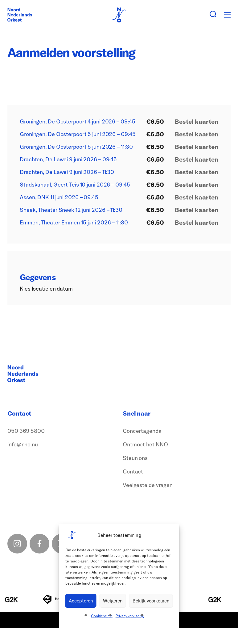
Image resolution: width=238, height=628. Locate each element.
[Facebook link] (39, 544)
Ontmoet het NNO (145, 444)
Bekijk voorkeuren (151, 601)
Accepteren (81, 601)
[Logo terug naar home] (19, 15)
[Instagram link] (17, 544)
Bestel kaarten (196, 122)
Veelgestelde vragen (148, 485)
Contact (133, 471)
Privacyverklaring (130, 616)
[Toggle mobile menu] (227, 14)
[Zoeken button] (213, 15)
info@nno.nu (22, 444)
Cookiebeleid (102, 616)
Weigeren (113, 601)
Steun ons (135, 457)
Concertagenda (142, 430)
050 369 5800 (26, 430)
